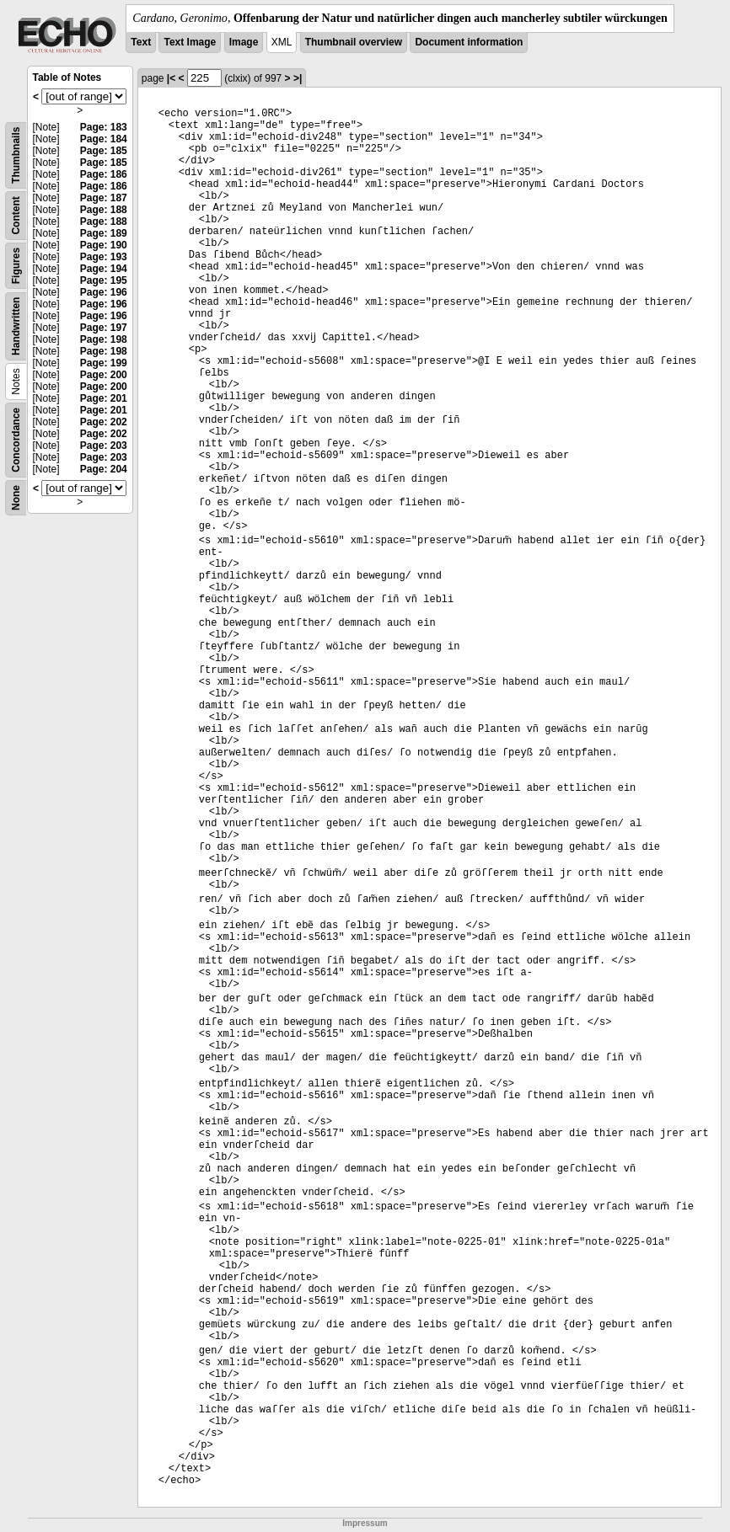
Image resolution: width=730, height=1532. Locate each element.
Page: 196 (103, 292)
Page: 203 (103, 445)
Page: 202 (103, 422)
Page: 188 (103, 210)
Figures (16, 266)
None (16, 497)
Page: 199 (103, 363)
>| (297, 78)
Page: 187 (103, 198)
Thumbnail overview (353, 42)
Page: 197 (103, 328)
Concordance (16, 440)
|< (171, 78)
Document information (469, 42)
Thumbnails (16, 155)
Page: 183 (103, 127)
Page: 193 (103, 257)
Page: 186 (103, 174)
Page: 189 (103, 233)
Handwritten (16, 326)
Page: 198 (103, 339)
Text (141, 42)
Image (244, 42)
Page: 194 (103, 269)
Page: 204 (103, 469)
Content (16, 215)
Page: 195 (103, 280)
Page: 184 (103, 139)
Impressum (364, 1523)
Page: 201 (103, 398)
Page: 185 (103, 151)
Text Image (190, 42)
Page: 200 (103, 375)
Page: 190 (103, 245)
